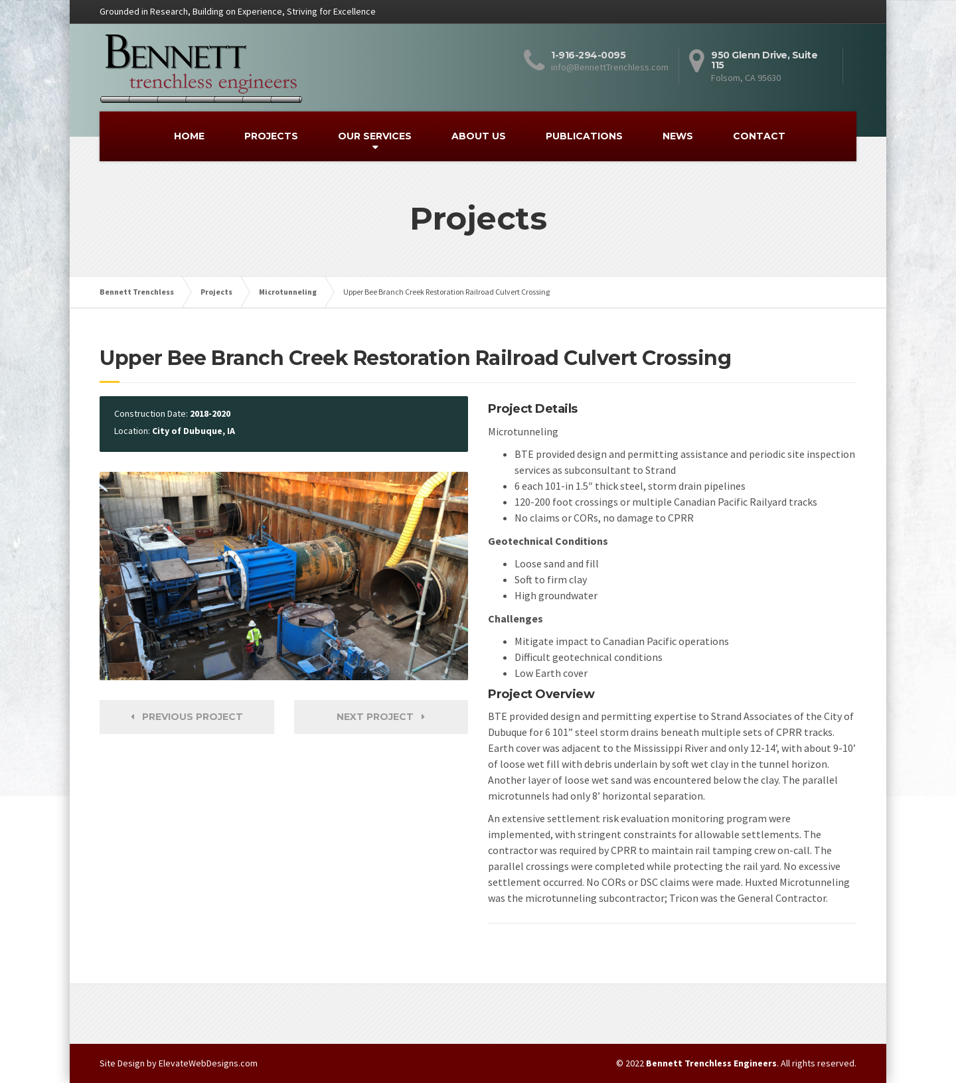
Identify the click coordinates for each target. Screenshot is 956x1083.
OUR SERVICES (375, 136)
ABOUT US (478, 136)
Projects (216, 292)
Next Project (381, 717)
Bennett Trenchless (137, 292)
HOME (189, 136)
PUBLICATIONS (584, 136)
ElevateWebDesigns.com (208, 1063)
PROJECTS (271, 136)
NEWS (678, 136)
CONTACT (759, 136)
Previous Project (187, 717)
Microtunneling (288, 292)
